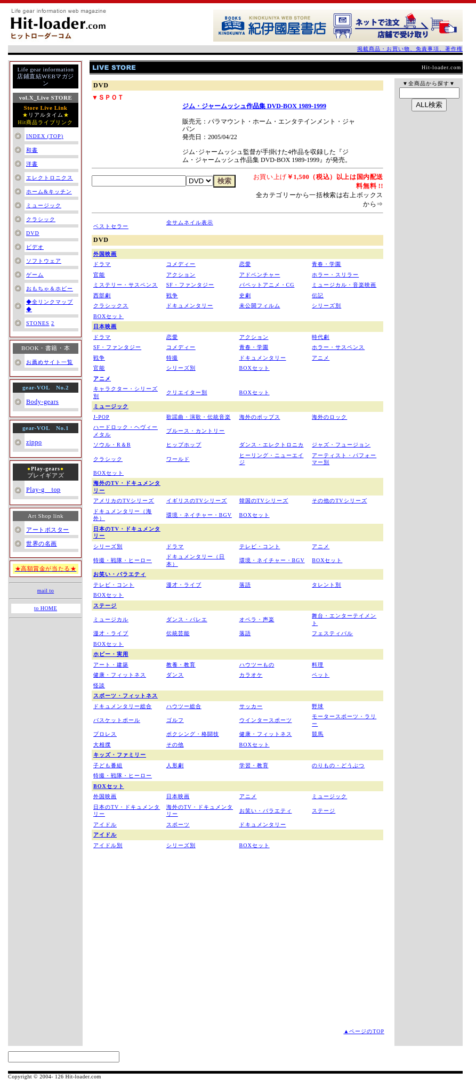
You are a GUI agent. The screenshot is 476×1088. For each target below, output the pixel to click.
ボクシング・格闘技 (192, 734)
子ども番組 (108, 765)
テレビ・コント (259, 546)
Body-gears (42, 401)
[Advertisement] (179, 953)
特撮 (172, 358)
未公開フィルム (259, 305)
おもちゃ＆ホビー (49, 288)
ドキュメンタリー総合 (122, 706)
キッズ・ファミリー (119, 755)
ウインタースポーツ (265, 720)
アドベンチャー (259, 275)
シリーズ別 (326, 305)
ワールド (178, 459)
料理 (318, 665)
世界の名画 (41, 543)
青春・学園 (326, 264)
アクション (181, 275)
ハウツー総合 (183, 706)
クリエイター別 (186, 392)
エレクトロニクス (49, 178)
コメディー (181, 264)
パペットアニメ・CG (267, 285)
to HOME (45, 608)
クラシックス (110, 305)
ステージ (105, 605)
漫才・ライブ (183, 585)
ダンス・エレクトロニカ (271, 445)
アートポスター (47, 529)
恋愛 (245, 264)
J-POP (101, 417)
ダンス (175, 675)
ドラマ (102, 264)
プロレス (105, 734)
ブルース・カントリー (195, 431)
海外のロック (329, 417)
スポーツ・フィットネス (125, 696)
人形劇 (175, 765)
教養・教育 (181, 665)
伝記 (318, 295)
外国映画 (105, 254)
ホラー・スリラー (335, 275)
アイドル (105, 824)
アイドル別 (108, 845)
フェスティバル (332, 633)
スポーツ (178, 824)
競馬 (318, 734)
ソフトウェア (43, 261)
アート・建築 (110, 665)
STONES (38, 323)
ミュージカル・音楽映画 (344, 285)
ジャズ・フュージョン (341, 445)
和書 (32, 150)
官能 (99, 275)
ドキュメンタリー (189, 305)
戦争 (172, 295)
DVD (32, 233)
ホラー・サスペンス (338, 347)
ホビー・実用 (110, 654)
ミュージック (43, 205)
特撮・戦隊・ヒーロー (122, 560)
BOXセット (108, 316)
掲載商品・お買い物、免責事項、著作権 (410, 49)
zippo (34, 442)
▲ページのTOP (363, 1031)
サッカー (251, 706)
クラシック (40, 219)
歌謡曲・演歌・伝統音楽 (198, 417)
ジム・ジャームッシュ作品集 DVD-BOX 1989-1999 (254, 106)
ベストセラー (110, 226)
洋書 (32, 164)
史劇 (245, 295)
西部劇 (102, 295)
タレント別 (326, 585)
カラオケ (251, 675)
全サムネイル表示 (189, 222)
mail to (45, 591)
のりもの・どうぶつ (338, 765)
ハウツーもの (257, 665)
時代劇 (320, 337)
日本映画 (105, 326)
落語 (245, 585)
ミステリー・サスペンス (125, 285)
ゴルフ (175, 720)
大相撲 (102, 745)
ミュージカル (110, 619)
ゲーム (35, 275)
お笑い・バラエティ (119, 574)
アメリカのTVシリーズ (123, 501)
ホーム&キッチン (49, 191)
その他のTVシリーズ (339, 501)
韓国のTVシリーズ (263, 501)
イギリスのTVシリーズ (196, 501)
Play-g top (43, 489)
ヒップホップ (183, 445)
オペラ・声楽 (257, 619)
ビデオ (35, 247)
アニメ (320, 358)
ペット (320, 675)
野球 (318, 706)
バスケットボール (116, 720)
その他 (175, 745)
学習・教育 (254, 765)
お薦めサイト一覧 (49, 362)
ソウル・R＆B (112, 445)
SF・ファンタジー (190, 285)
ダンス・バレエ (186, 619)
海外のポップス (259, 417)
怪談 (99, 685)
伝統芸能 (178, 633)
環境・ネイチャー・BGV (199, 515)
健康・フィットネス (119, 675)
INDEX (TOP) (44, 136)
